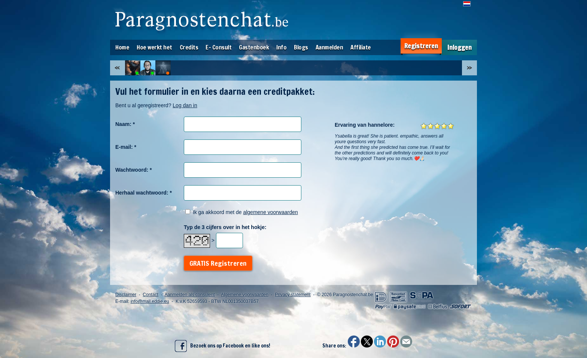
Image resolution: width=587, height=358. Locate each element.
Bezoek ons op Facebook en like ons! (222, 346)
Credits (189, 47)
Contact (150, 294)
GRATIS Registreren (218, 263)
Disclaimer (125, 294)
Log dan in (185, 105)
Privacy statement (292, 294)
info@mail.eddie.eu (150, 301)
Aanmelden (329, 47)
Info (281, 47)
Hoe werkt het (154, 47)
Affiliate (360, 47)
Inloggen (459, 47)
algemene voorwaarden (270, 212)
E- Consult (218, 47)
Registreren (421, 46)
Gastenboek (254, 47)
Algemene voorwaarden (244, 294)
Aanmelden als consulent (189, 294)
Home (122, 47)
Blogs (301, 47)
